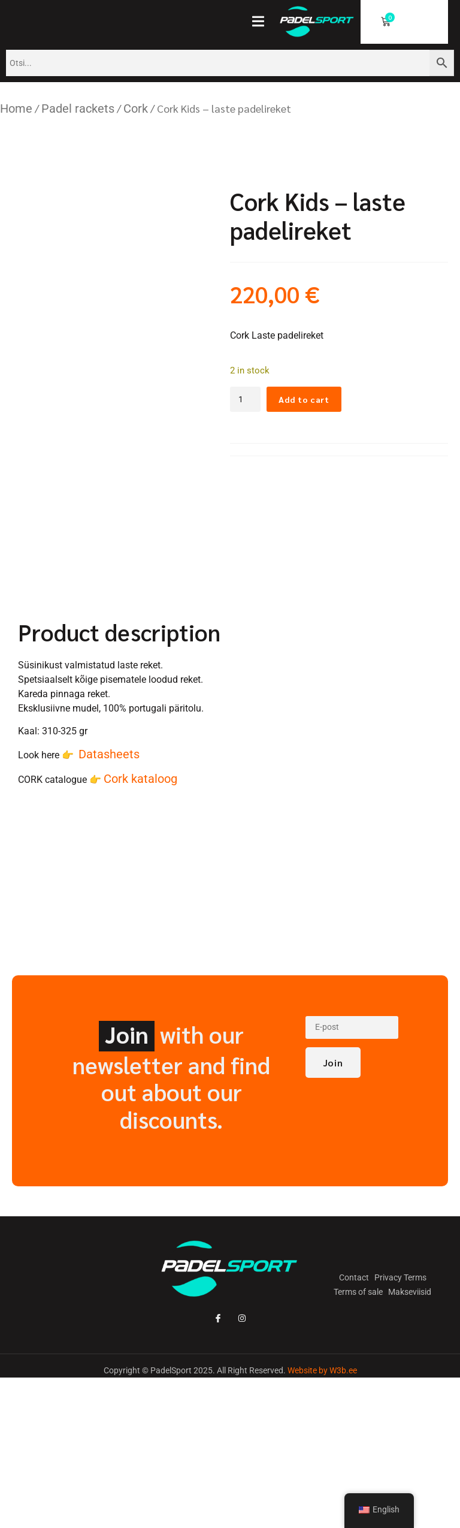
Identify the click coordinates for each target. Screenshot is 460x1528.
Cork (135, 108)
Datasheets (109, 892)
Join (333, 1203)
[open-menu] (262, 22)
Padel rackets (77, 108)
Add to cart (311, 399)
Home (16, 108)
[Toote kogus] (247, 400)
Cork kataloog (140, 917)
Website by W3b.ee (322, 1509)
